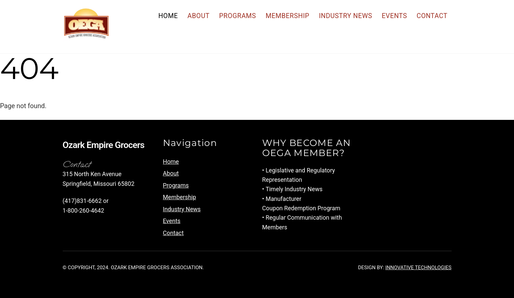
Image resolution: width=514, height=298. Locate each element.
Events (394, 16)
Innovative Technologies (418, 268)
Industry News (345, 16)
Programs (237, 16)
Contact (431, 16)
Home (168, 16)
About (198, 16)
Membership (287, 16)
